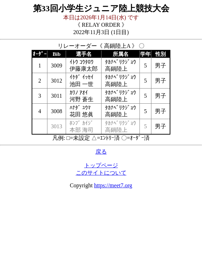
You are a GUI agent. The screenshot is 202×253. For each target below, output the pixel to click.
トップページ (101, 165)
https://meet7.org (113, 185)
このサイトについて (101, 173)
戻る (101, 152)
